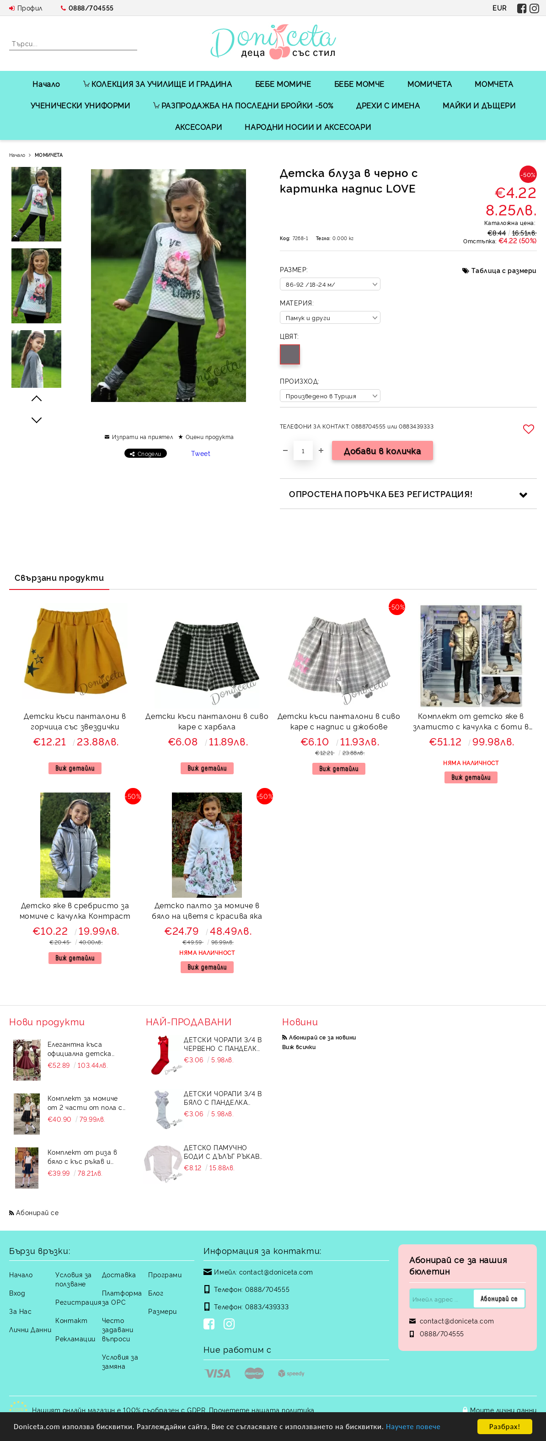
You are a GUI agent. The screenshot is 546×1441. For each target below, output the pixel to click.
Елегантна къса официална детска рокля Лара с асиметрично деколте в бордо (86, 1048)
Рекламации (75, 1338)
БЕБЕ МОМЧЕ (359, 84)
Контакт (71, 1320)
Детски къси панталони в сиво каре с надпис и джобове (339, 721)
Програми (165, 1274)
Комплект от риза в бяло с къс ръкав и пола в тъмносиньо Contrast (83, 1156)
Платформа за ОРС (122, 1297)
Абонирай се (37, 1212)
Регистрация (78, 1301)
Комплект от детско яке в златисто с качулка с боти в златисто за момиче (471, 722)
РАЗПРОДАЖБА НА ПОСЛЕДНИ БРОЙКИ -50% (243, 105)
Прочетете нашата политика (262, 1409)
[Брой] (303, 450)
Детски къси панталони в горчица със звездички (75, 721)
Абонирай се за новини (322, 1037)
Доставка (119, 1274)
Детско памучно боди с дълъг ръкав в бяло (221, 1151)
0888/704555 (91, 7)
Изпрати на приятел (142, 436)
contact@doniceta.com (276, 1271)
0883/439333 (267, 1306)
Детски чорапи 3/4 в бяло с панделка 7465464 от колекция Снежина (223, 1097)
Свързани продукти (59, 577)
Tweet (201, 453)
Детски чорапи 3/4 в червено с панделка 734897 (223, 1043)
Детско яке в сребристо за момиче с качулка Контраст (75, 910)
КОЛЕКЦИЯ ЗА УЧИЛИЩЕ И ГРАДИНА (157, 84)
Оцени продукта (210, 436)
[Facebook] (210, 1325)
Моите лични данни (503, 1409)
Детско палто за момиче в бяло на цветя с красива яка (207, 910)
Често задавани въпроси (117, 1329)
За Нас (20, 1311)
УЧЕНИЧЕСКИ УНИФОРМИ (80, 105)
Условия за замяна (120, 1361)
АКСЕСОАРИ (198, 127)
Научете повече (421, 1427)
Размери (162, 1311)
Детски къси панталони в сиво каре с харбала (206, 721)
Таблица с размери (504, 270)
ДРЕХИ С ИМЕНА (388, 105)
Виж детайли (75, 768)
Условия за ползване (73, 1279)
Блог (155, 1292)
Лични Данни (30, 1329)
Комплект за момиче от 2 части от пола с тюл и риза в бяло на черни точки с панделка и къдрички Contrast (85, 1102)
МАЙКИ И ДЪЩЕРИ (479, 105)
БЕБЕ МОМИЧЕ (283, 84)
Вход (17, 1292)
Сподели (149, 453)
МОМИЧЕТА (429, 84)
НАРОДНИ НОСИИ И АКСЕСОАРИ (308, 127)
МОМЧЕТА (494, 84)
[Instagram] (231, 1325)
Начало (46, 84)
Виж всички (299, 1046)
